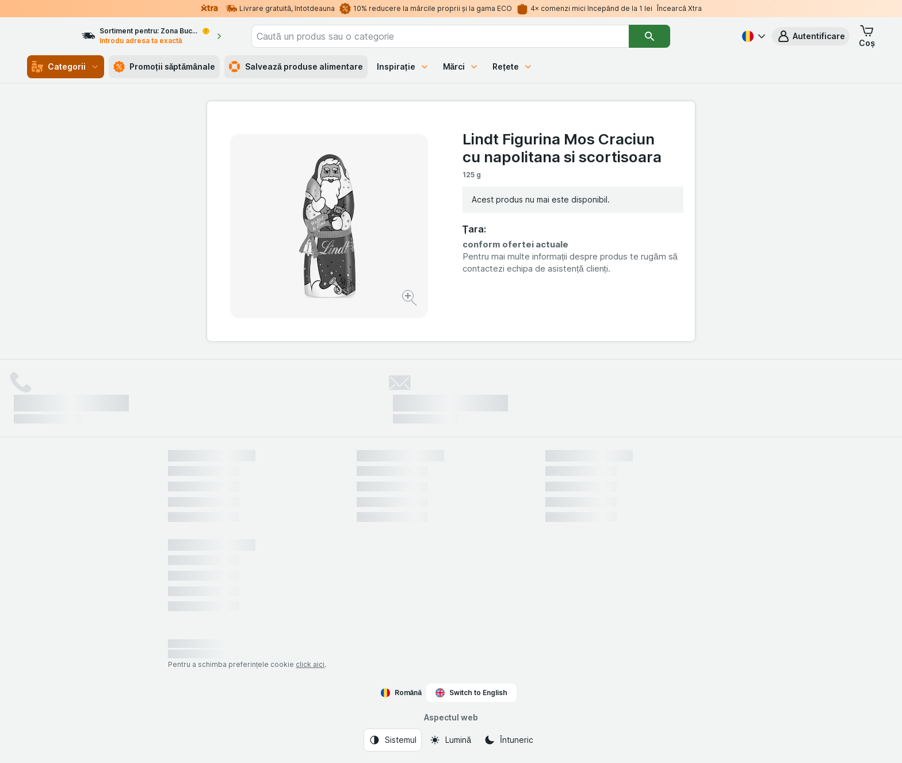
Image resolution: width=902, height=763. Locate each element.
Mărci (461, 66)
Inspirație (403, 66)
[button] (811, 36)
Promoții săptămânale (164, 67)
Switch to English (471, 692)
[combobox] (473, 36)
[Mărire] (410, 299)
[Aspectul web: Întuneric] (508, 739)
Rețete (512, 66)
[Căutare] (682, 36)
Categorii (66, 67)
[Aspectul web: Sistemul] (393, 739)
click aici (310, 664)
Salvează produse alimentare (296, 67)
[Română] (752, 36)
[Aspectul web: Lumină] (450, 739)
